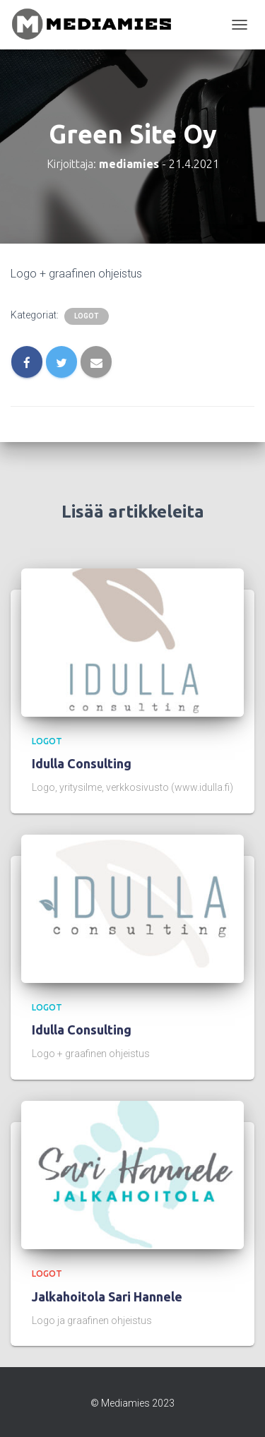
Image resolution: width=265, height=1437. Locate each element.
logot (86, 316)
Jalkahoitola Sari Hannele (107, 1296)
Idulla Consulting (81, 763)
